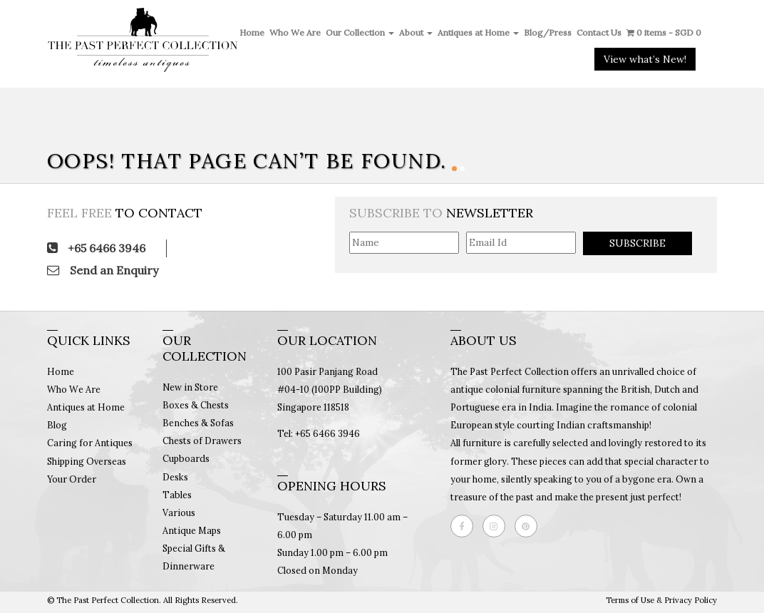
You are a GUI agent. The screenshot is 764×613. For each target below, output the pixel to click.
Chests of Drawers (202, 440)
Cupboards (186, 458)
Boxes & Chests (195, 405)
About (416, 32)
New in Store (190, 387)
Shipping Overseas (86, 461)
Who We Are (295, 32)
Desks (175, 477)
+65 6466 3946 (96, 248)
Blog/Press (548, 32)
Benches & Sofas (198, 422)
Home (251, 32)
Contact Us (599, 32)
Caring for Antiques (90, 442)
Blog (57, 425)
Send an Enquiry (102, 270)
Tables (177, 494)
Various (178, 512)
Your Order (71, 479)
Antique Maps (191, 530)
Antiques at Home (478, 32)
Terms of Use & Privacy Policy (661, 600)
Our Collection (360, 32)
